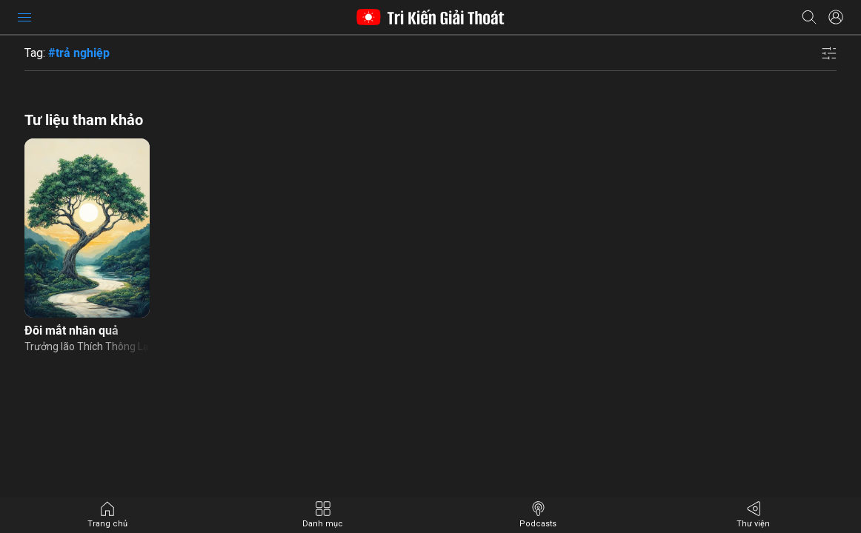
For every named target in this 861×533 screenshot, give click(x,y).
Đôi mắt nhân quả (71, 331)
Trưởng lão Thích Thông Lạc (87, 346)
